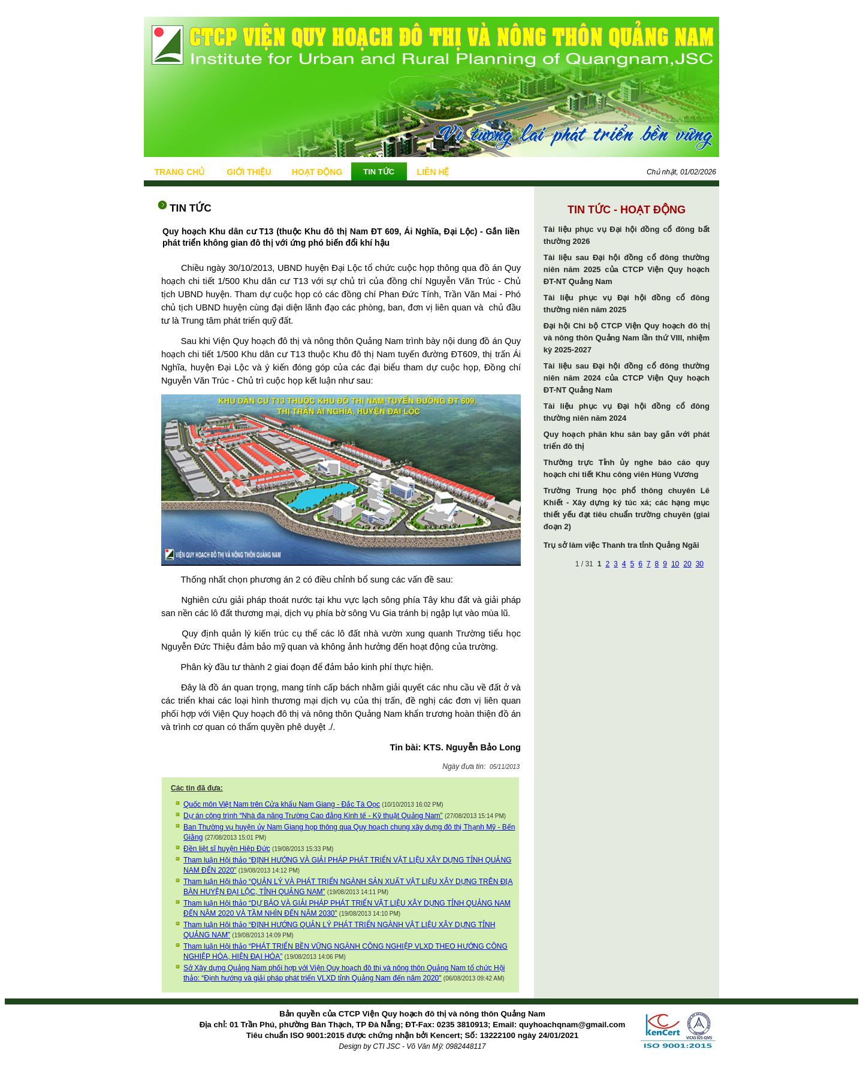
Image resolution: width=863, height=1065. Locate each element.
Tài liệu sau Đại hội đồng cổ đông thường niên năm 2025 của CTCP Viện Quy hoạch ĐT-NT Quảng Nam (627, 269)
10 (675, 564)
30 (700, 564)
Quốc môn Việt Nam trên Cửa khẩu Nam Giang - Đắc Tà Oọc (281, 804)
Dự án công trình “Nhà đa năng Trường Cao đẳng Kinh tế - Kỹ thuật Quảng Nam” (313, 815)
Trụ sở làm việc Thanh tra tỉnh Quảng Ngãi (621, 545)
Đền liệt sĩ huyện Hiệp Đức (226, 848)
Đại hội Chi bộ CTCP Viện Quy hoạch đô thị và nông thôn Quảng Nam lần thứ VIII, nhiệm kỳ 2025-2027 (627, 337)
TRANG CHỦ (179, 172)
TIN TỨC (378, 171)
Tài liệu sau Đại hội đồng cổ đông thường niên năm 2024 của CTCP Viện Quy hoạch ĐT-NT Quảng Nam (627, 377)
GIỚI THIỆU (249, 172)
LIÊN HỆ (433, 172)
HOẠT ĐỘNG (317, 172)
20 (687, 564)
